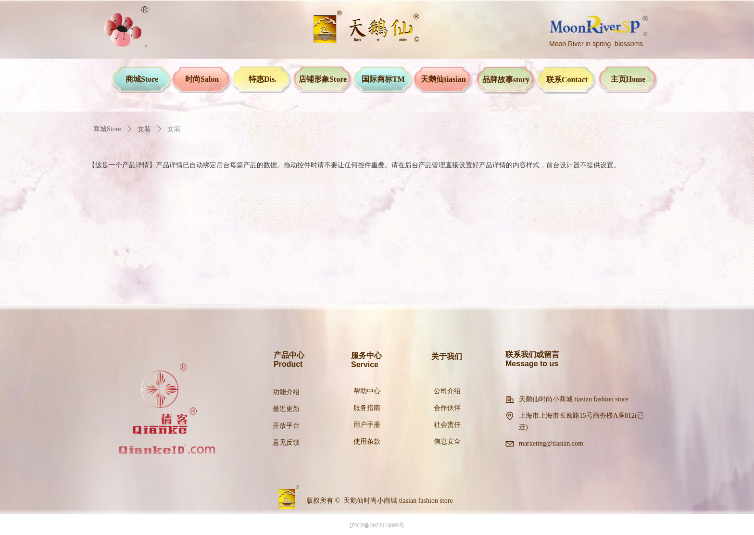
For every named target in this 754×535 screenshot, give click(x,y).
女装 (144, 129)
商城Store (107, 129)
